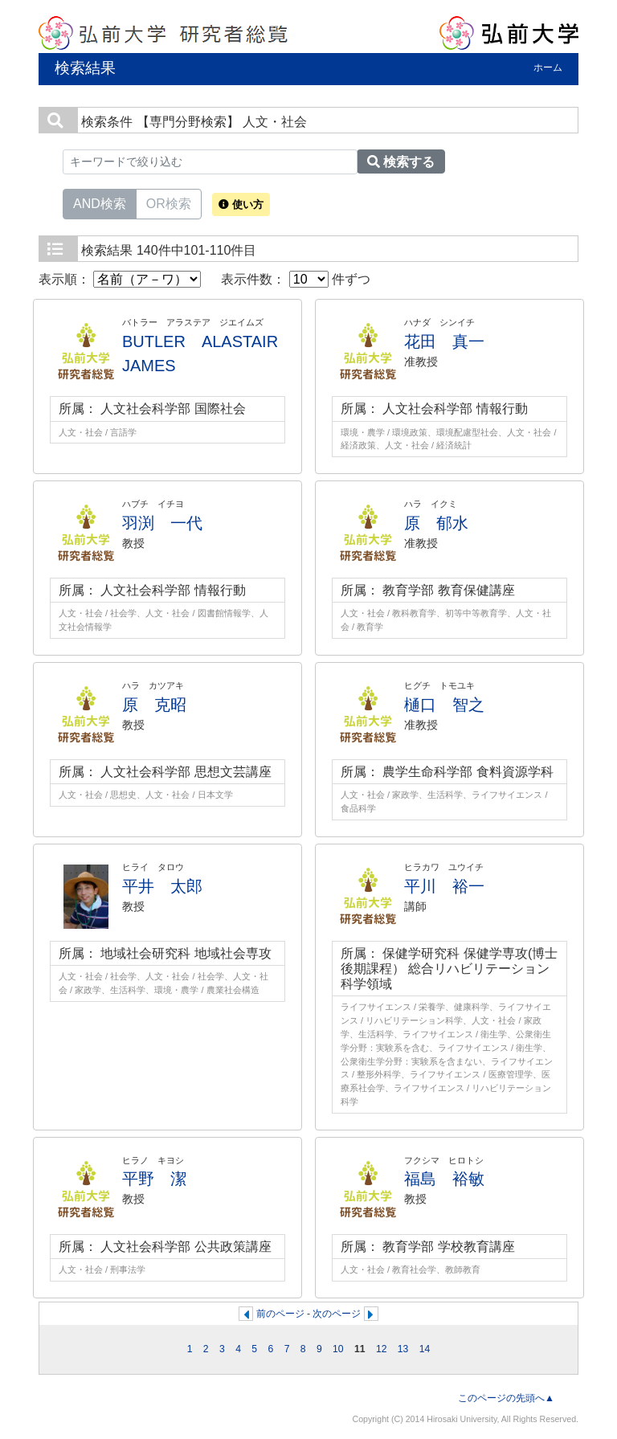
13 (403, 1349)
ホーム (547, 67)
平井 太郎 (162, 886)
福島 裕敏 (444, 1179)
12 (381, 1349)
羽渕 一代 (162, 523)
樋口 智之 (444, 704)
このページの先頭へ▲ (506, 1398)
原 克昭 (154, 704)
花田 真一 (444, 341)
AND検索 (99, 202)
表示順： (120, 279)
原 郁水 (436, 523)
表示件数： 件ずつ (295, 279)
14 (425, 1349)
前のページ (280, 1313)
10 (338, 1349)
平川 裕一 (444, 886)
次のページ (337, 1313)
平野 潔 (154, 1179)
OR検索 (168, 202)
